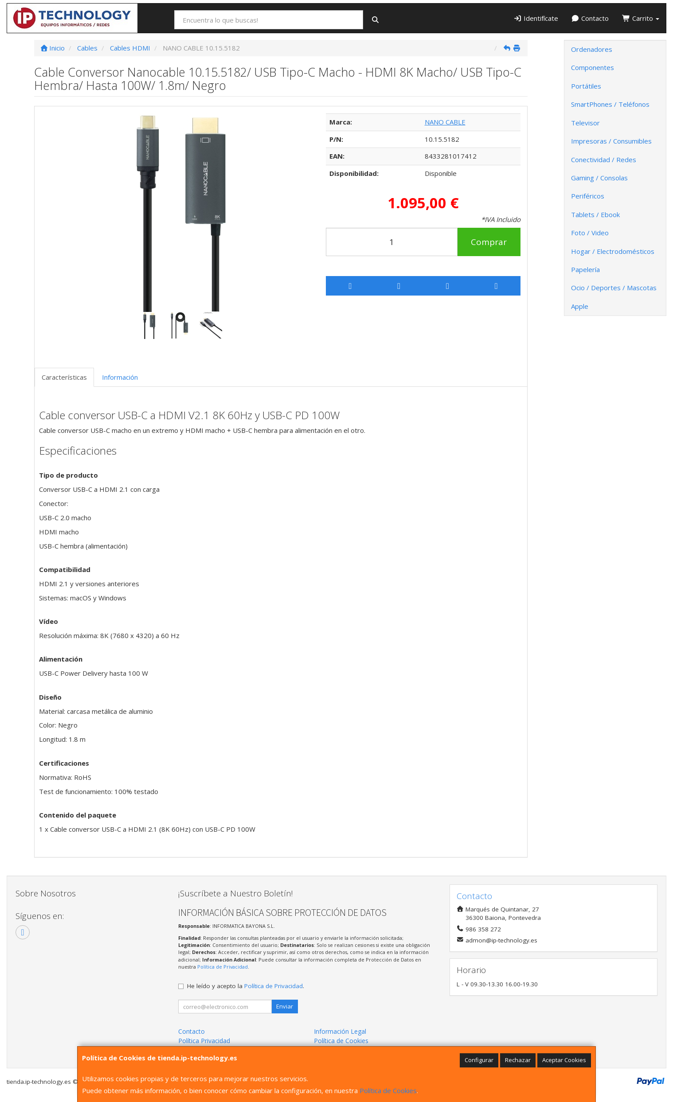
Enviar (284, 1006)
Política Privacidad (204, 1040)
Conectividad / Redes (603, 159)
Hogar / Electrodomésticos (612, 251)
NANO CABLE (445, 121)
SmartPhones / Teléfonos (610, 104)
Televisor (585, 122)
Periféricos (587, 195)
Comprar (489, 242)
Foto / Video (590, 232)
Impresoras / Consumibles (611, 140)
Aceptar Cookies (564, 1060)
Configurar (479, 1060)
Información (120, 377)
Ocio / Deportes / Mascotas (614, 287)
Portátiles (586, 86)
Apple (579, 306)
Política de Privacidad (222, 966)
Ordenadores (591, 49)
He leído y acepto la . (245, 986)
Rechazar (518, 1060)
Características (64, 377)
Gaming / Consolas (599, 177)
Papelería (585, 269)
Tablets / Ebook (595, 214)
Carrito (640, 18)
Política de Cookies (388, 1090)
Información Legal (340, 1031)
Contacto (590, 18)
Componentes (592, 67)
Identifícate (535, 18)
